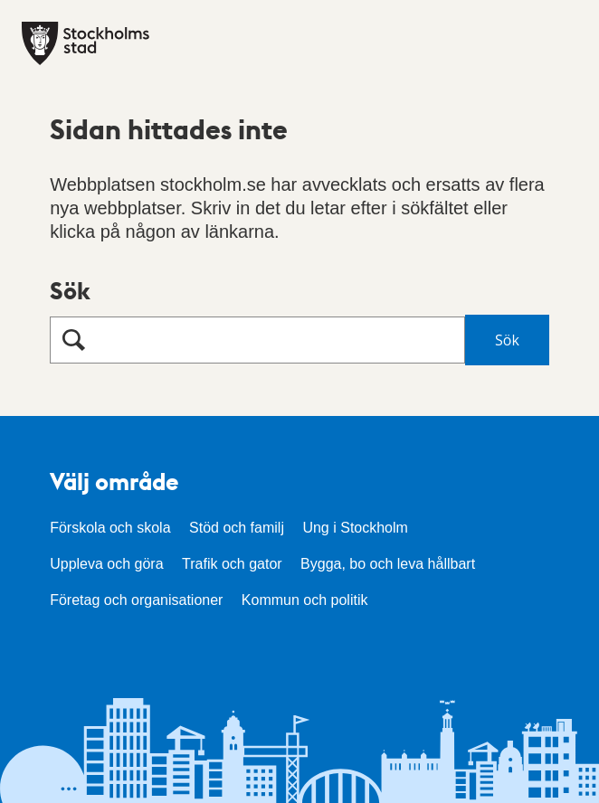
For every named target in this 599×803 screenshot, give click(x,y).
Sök (70, 290)
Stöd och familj (236, 527)
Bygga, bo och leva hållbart (387, 564)
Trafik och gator (232, 564)
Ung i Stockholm (355, 527)
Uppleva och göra (106, 564)
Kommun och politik (305, 600)
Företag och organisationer (136, 600)
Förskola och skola (110, 527)
